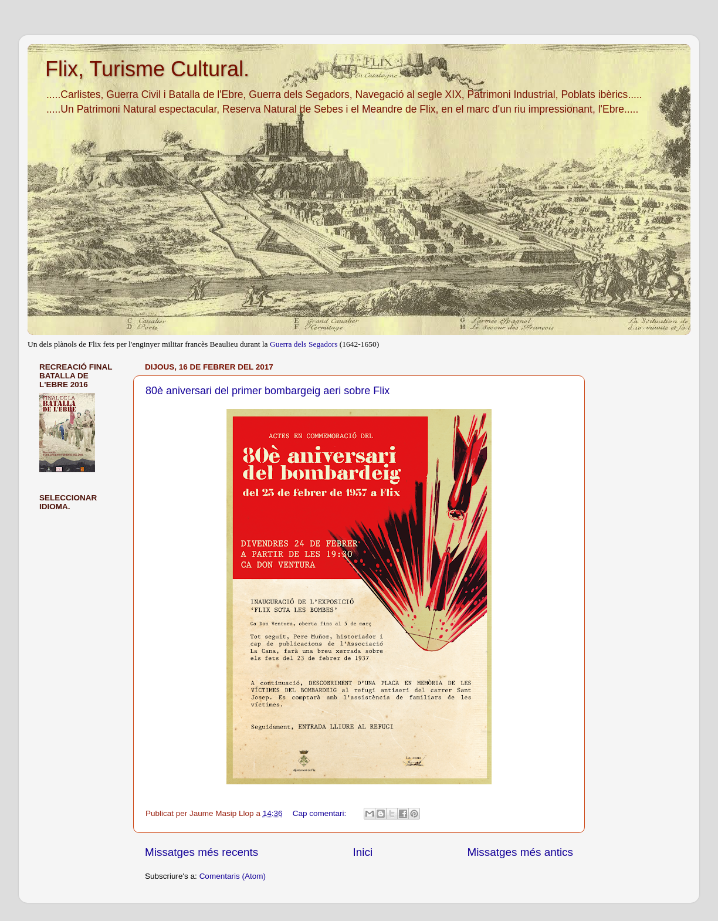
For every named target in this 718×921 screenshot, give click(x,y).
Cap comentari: (320, 813)
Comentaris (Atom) (232, 876)
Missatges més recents (201, 852)
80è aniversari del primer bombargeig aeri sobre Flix (267, 391)
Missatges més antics (520, 852)
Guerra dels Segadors (303, 344)
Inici (363, 852)
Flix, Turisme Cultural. (147, 69)
